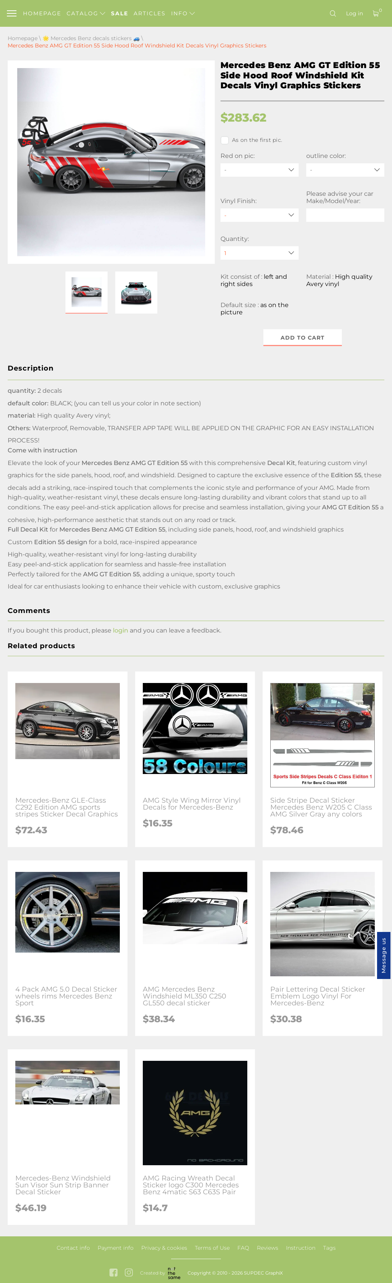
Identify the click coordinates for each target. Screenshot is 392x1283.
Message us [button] (383, 955)
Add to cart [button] (303, 337)
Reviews (267, 1247)
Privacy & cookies (164, 1247)
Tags (329, 1247)
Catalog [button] (86, 13)
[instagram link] (129, 1273)
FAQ (243, 1247)
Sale (119, 13)
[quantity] (259, 253)
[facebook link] (113, 1273)
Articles (150, 13)
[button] (86, 293)
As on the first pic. (251, 140)
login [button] (120, 630)
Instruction (300, 1247)
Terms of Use (212, 1247)
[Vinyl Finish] (259, 215)
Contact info (73, 1247)
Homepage (42, 13)
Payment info (116, 1247)
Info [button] (183, 13)
